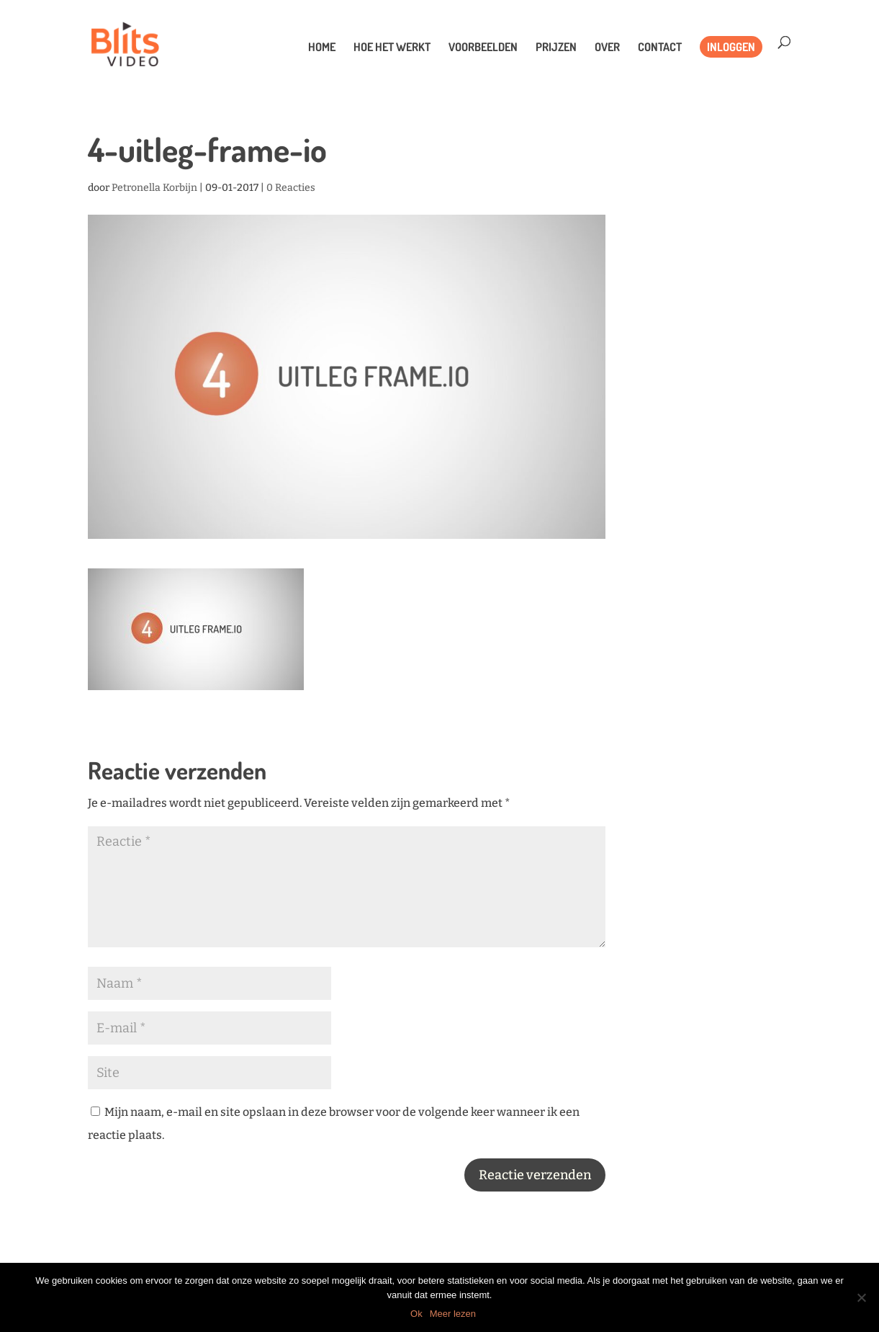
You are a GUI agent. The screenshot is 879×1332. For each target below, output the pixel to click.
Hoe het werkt (392, 48)
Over (607, 48)
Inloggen (731, 47)
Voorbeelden (483, 48)
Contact (660, 48)
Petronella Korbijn (154, 188)
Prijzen (556, 48)
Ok (416, 1313)
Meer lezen (453, 1313)
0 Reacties (290, 188)
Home (321, 48)
